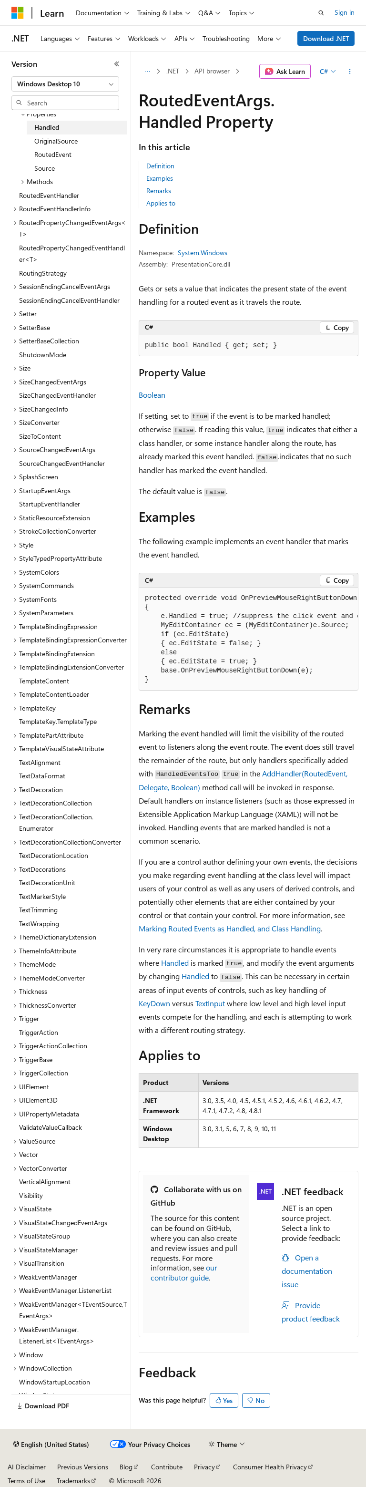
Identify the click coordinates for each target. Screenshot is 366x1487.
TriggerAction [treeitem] (38, 1032)
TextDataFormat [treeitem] (42, 775)
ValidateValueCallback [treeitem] (50, 1127)
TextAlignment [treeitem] (40, 762)
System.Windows (202, 252)
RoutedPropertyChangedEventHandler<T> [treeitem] (72, 253)
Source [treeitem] (44, 168)
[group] (248, 639)
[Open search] (321, 12)
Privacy (204, 1466)
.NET (172, 70)
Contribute (167, 1466)
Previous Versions (82, 1466)
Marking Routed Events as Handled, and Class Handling (230, 928)
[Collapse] (117, 63)
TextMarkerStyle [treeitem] (42, 896)
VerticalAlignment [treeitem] (45, 1181)
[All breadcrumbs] (147, 71)
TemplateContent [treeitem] (44, 680)
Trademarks (73, 1480)
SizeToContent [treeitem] (40, 436)
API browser (212, 70)
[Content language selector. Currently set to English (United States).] (51, 1444)
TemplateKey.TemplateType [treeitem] (58, 721)
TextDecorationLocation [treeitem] (53, 855)
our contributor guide (184, 1272)
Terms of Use (26, 1480)
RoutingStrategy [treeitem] (43, 273)
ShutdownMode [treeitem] (42, 354)
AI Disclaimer (27, 1466)
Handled (175, 963)
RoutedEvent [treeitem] (52, 154)
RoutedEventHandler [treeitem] (49, 195)
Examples (159, 178)
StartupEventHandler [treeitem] (49, 503)
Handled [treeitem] (46, 127)
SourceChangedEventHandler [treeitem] (62, 463)
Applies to (160, 202)
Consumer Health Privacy (270, 1466)
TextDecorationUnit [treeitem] (47, 882)
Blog (126, 1466)
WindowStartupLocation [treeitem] (54, 1381)
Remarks (158, 190)
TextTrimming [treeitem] (38, 909)
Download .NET (326, 38)
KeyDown (154, 1003)
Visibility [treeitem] (31, 1195)
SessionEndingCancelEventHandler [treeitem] (69, 300)
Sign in (345, 12)
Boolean (152, 395)
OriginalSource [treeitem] (56, 140)
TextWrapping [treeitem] (39, 923)
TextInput (210, 1003)
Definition (160, 165)
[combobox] (65, 84)
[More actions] (350, 71)
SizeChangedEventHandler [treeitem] (57, 395)
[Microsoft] (17, 13)
